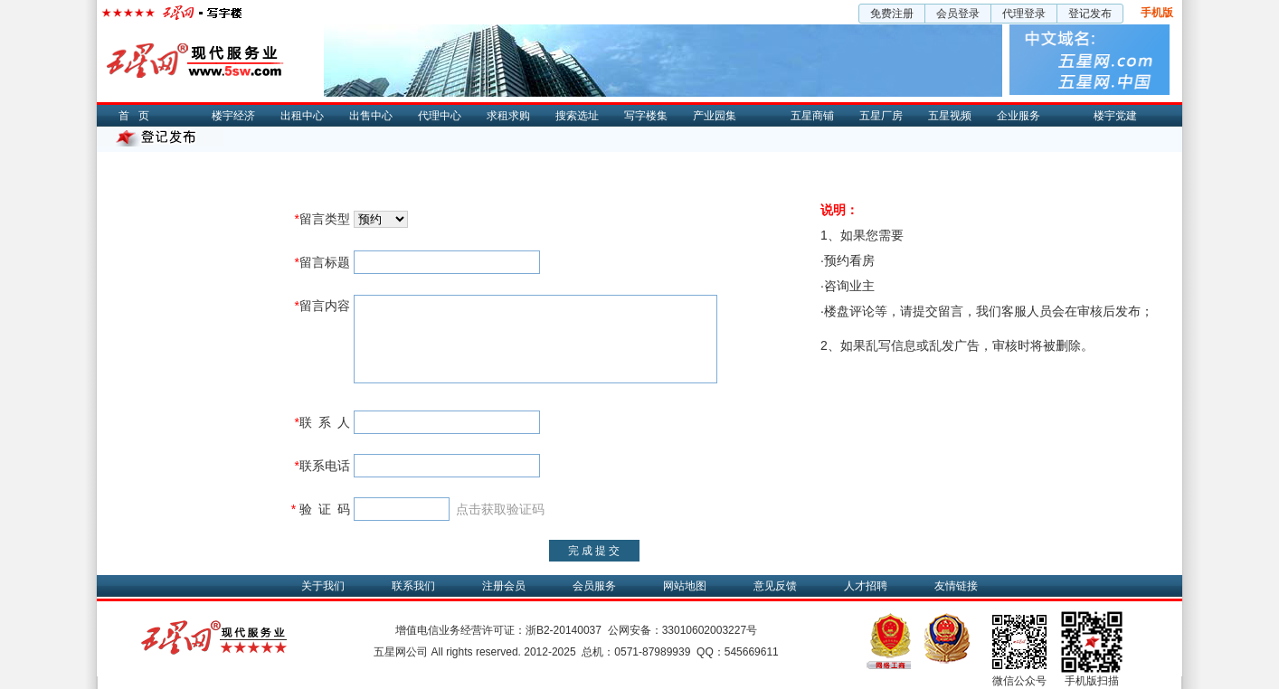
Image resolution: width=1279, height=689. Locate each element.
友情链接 (956, 586)
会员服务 (594, 586)
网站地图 (684, 586)
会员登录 (958, 13)
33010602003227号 (709, 630)
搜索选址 (577, 115)
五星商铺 (812, 115)
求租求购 (508, 115)
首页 (138, 115)
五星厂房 (881, 115)
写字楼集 (646, 115)
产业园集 (714, 115)
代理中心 (439, 115)
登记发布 (1090, 13)
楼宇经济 (233, 115)
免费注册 (892, 13)
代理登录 (1024, 13)
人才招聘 (865, 586)
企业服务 (1018, 115)
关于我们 (323, 586)
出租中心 (302, 115)
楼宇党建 (1115, 115)
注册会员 (504, 586)
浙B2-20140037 (564, 630)
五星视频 (949, 115)
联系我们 (413, 586)
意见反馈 (775, 586)
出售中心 (371, 115)
